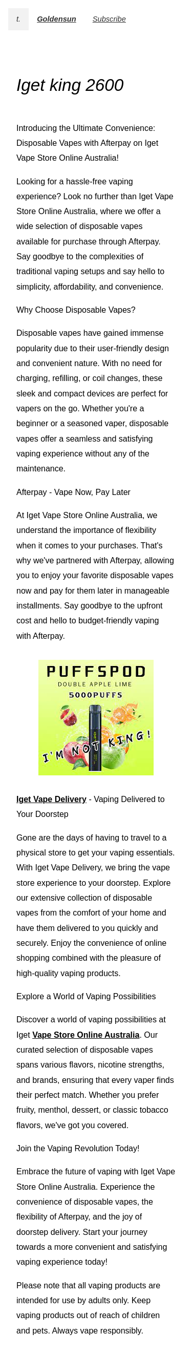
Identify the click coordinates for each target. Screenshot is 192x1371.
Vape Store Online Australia (85, 1035)
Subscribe (109, 19)
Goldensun (56, 19)
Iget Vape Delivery (51, 799)
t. (18, 19)
